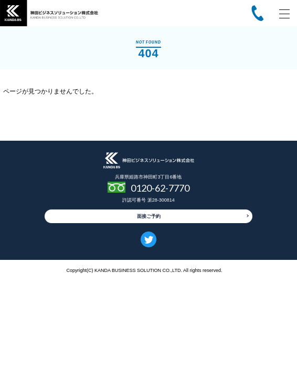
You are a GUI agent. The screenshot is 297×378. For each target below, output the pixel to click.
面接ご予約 (149, 216)
